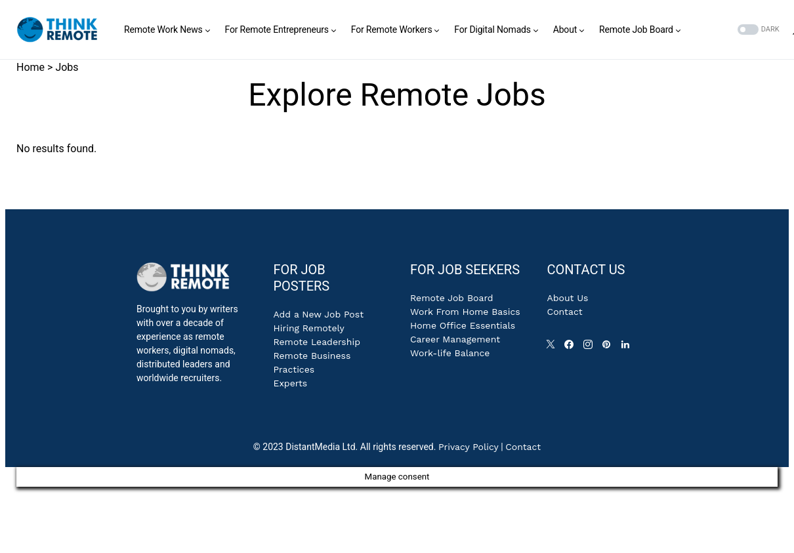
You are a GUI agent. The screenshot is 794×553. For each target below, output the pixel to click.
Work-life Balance (450, 353)
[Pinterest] (609, 347)
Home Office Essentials (462, 325)
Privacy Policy (468, 446)
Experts (290, 383)
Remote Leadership (316, 342)
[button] (757, 29)
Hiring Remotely (308, 328)
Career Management (455, 339)
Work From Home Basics (465, 311)
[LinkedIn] (628, 347)
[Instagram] (590, 347)
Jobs (66, 67)
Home (30, 67)
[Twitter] (553, 347)
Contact (565, 311)
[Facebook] (571, 347)
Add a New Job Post (318, 314)
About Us (568, 298)
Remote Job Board (451, 298)
